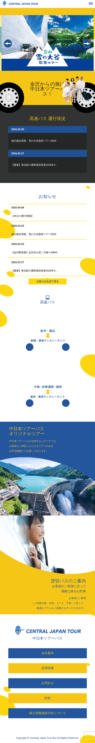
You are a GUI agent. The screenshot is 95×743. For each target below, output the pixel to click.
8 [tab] (82, 71)
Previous (8, 43)
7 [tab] (72, 71)
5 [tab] (52, 71)
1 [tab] (12, 71)
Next (87, 43)
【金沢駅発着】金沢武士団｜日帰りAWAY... (35, 252)
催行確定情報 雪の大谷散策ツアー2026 (33, 140)
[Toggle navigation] (93, 4)
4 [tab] (42, 71)
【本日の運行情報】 (22, 215)
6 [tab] (62, 71)
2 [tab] (22, 71)
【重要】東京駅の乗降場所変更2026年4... (34, 164)
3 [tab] (32, 71)
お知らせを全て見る (47, 281)
